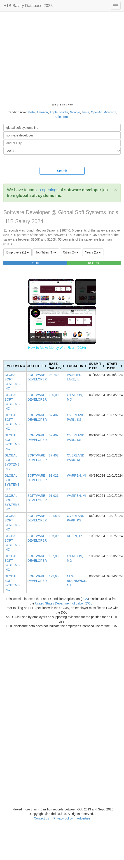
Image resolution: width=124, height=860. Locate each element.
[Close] (115, 189)
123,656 (54, 576)
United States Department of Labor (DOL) (64, 603)
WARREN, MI (76, 475)
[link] (35, 313)
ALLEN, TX (75, 536)
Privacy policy (63, 818)
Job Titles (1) (45, 252)
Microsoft (109, 112)
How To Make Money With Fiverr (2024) (61, 312)
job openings (46, 190)
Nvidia (63, 112)
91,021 (53, 475)
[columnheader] (15, 366)
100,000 (54, 395)
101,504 (54, 516)
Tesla (85, 112)
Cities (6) (70, 252)
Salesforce (61, 117)
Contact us (41, 818)
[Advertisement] (42, 56)
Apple (53, 112)
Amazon (42, 112)
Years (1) (93, 252)
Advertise (83, 818)
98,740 (53, 375)
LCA (85, 599)
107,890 (54, 556)
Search (62, 171)
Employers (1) (17, 252)
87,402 (53, 415)
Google (75, 112)
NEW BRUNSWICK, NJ (77, 580)
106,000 (54, 536)
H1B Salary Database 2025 (28, 5)
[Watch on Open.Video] (45, 337)
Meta (31, 112)
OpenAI (96, 112)
